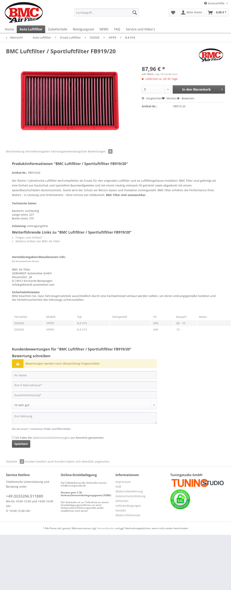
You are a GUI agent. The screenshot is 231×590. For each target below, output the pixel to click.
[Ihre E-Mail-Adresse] (84, 385)
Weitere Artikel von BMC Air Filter (36, 241)
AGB (118, 486)
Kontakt (121, 510)
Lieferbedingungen (128, 506)
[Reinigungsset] (83, 29)
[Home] (9, 29)
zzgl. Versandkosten (166, 74)
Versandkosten (106, 528)
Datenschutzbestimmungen (51, 438)
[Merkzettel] (173, 12)
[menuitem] (106, 14)
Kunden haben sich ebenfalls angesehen (82, 461)
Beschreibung (15, 151)
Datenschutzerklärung (130, 496)
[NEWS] (104, 29)
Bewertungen (100, 151)
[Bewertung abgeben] (84, 405)
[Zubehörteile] (57, 29)
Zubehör (15, 461)
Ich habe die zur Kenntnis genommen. (59, 438)
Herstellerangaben (37, 151)
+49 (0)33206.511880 (24, 496)
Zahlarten (122, 501)
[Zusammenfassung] (84, 395)
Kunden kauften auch (39, 461)
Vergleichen (152, 98)
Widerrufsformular (128, 515)
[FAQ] (117, 29)
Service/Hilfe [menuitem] (214, 3)
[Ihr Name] (84, 375)
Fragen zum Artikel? (27, 237)
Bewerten (185, 98)
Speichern (21, 444)
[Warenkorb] (217, 12)
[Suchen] (134, 12)
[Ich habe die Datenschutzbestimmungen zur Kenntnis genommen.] (13, 437)
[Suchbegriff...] (106, 12)
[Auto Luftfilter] (31, 29)
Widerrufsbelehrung (129, 491)
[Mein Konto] (191, 12)
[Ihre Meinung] (84, 418)
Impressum (123, 482)
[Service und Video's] (140, 29)
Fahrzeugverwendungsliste (69, 151)
